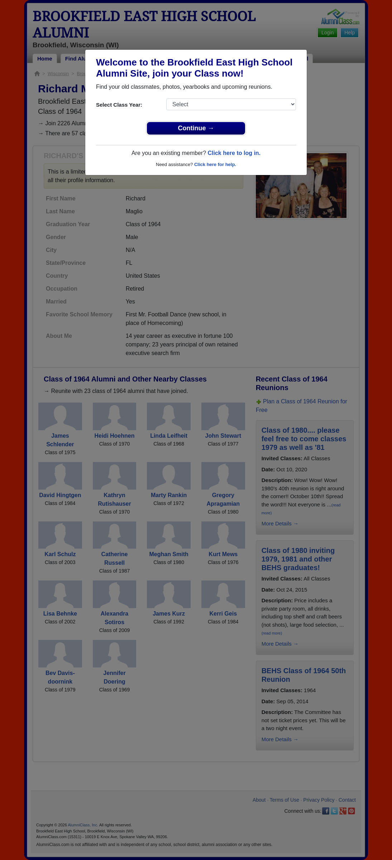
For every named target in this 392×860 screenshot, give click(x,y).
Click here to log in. (233, 153)
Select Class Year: (119, 105)
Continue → (196, 128)
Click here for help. (215, 164)
